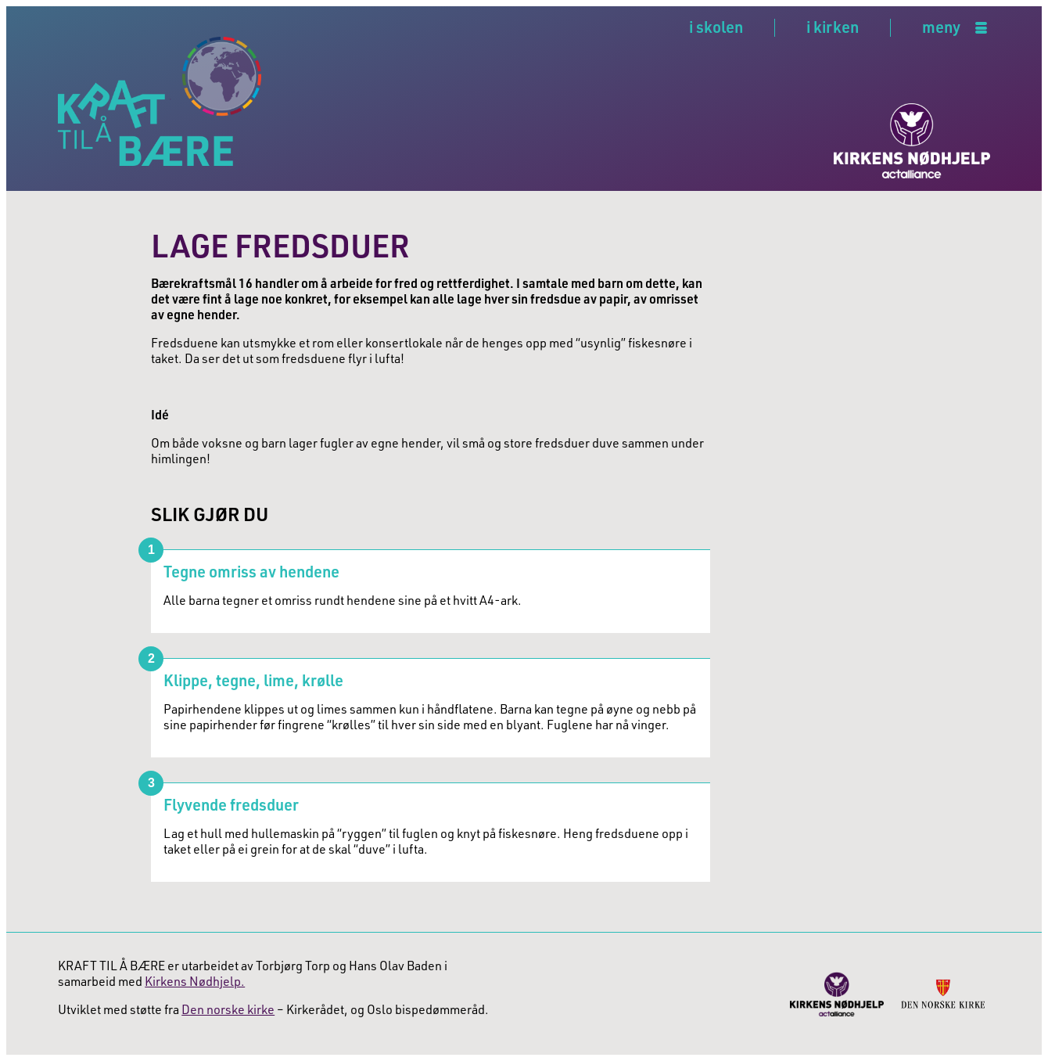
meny (941, 28)
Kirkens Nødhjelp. (195, 981)
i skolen (716, 26)
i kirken (832, 26)
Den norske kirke (228, 1009)
